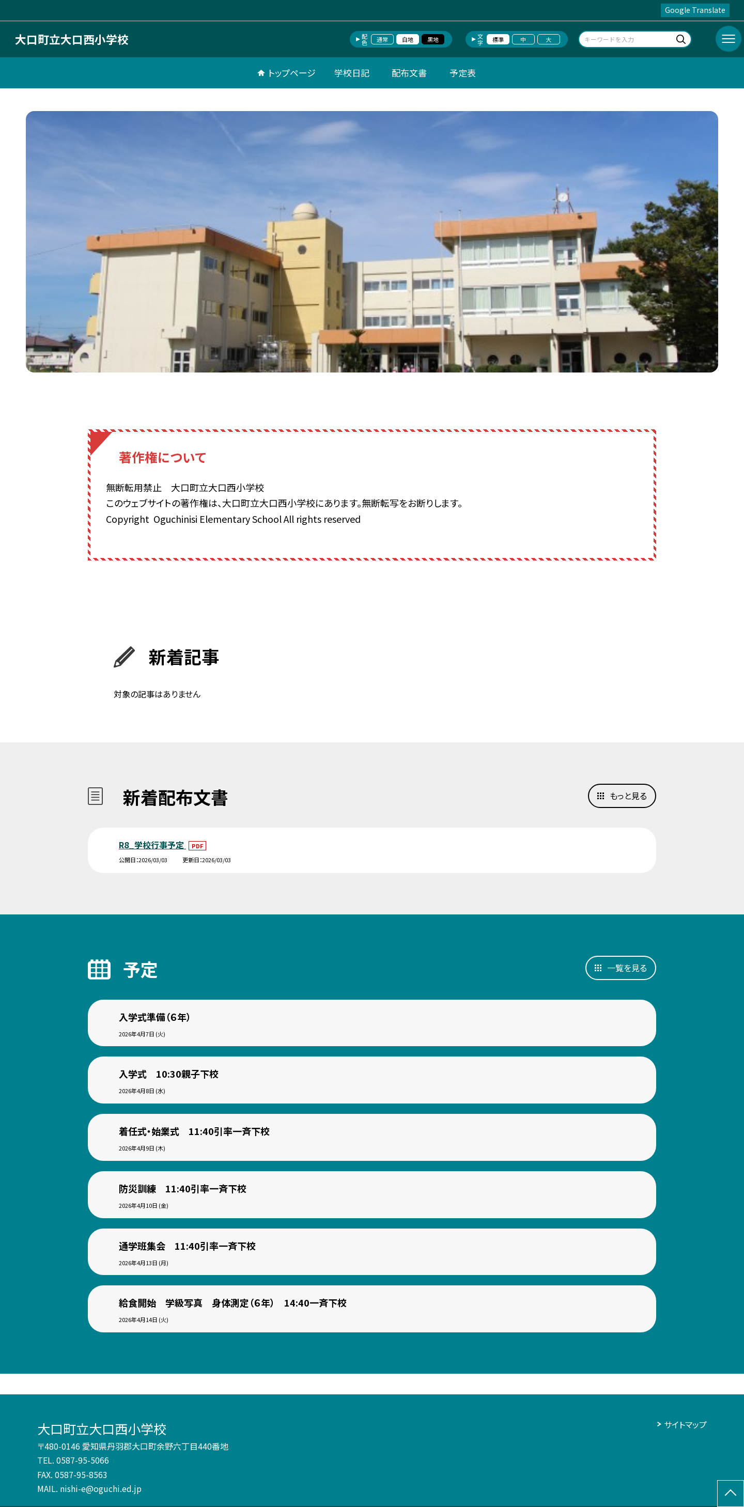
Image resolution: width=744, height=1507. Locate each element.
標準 (498, 39)
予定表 (463, 72)
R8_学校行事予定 (152, 844)
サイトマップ (685, 1424)
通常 (382, 39)
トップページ (292, 72)
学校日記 (351, 72)
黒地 (433, 39)
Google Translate (695, 10)
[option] (372, 241)
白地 (407, 39)
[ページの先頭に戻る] (730, 1493)
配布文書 (409, 72)
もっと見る (628, 795)
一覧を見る (627, 967)
